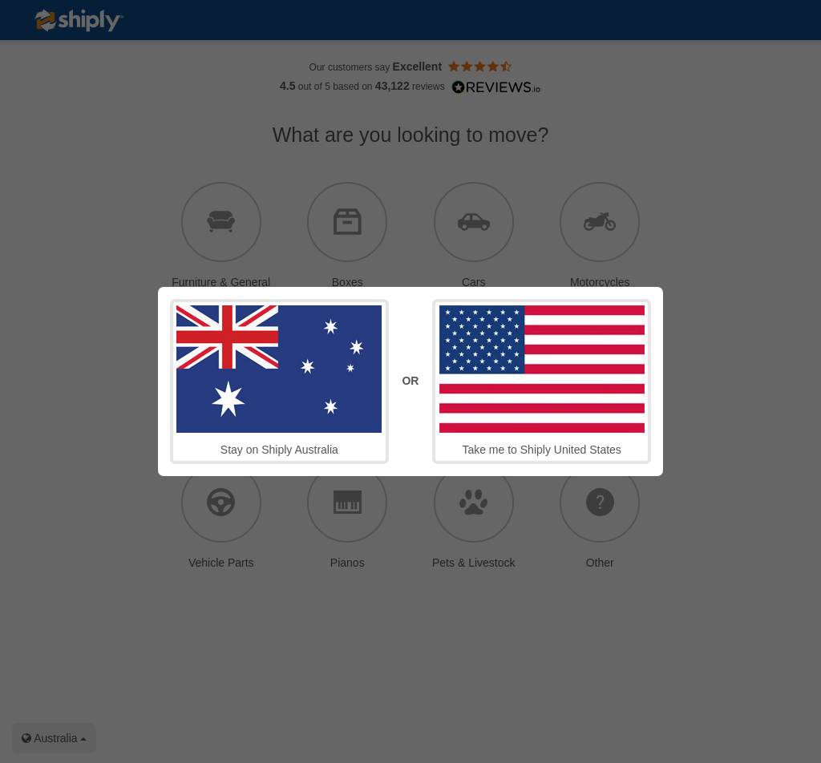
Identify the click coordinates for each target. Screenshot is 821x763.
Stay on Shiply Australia (279, 380)
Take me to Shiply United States (542, 380)
